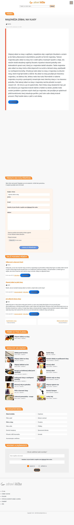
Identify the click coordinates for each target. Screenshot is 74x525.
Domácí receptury (11, 430)
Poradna (40, 422)
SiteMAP (4, 501)
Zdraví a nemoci (42, 418)
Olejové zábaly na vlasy (21, 336)
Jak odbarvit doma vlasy (13, 299)
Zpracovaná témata (43, 430)
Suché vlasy (50, 353)
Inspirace (40, 414)
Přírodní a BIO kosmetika (13, 434)
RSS (3, 504)
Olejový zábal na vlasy (21, 359)
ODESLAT (37, 470)
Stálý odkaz (16, 275)
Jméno (9, 197)
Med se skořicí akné (62, 321)
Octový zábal (50, 364)
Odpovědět (13, 102)
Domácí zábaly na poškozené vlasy (57, 359)
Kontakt (40, 434)
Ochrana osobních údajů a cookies (11, 499)
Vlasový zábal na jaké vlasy (14, 282)
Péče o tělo (9, 426)
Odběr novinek (6, 494)
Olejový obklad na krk (21, 364)
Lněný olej (49, 396)
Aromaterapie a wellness (13, 438)
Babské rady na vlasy (53, 377)
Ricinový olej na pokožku (22, 384)
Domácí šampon (51, 390)
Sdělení (9, 212)
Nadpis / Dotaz (11, 191)
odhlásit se (43, 466)
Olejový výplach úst (52, 384)
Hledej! (52, 6)
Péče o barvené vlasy (21, 390)
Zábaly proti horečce (21, 353)
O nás (3, 491)
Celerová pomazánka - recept (23, 396)
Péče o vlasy (9, 422)
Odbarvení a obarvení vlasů (14, 262)
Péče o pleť (9, 418)
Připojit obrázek (12, 237)
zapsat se (32, 466)
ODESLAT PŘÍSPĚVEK (29, 247)
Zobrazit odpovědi (18, 292)
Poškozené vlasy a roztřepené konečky (24, 378)
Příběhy (40, 426)
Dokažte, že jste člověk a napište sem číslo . (22, 207)
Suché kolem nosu (11, 321)
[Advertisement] (37, 39)
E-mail (9, 202)
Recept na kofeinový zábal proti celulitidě (24, 371)
